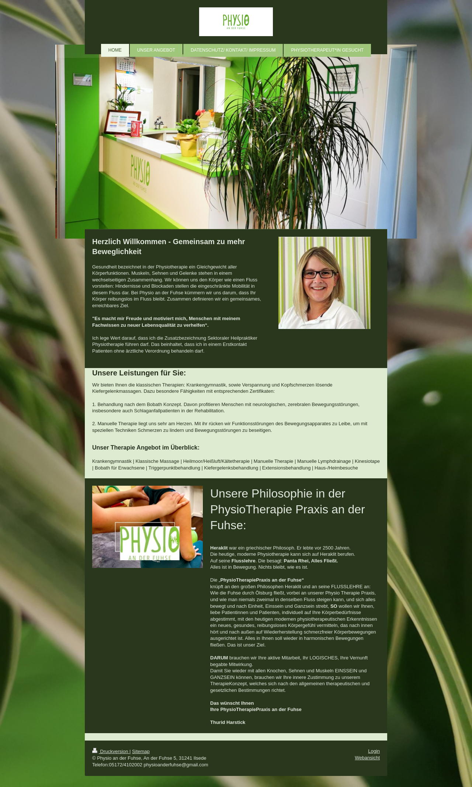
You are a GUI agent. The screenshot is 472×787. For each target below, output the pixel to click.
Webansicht (367, 757)
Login (374, 751)
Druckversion (110, 751)
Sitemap (141, 751)
